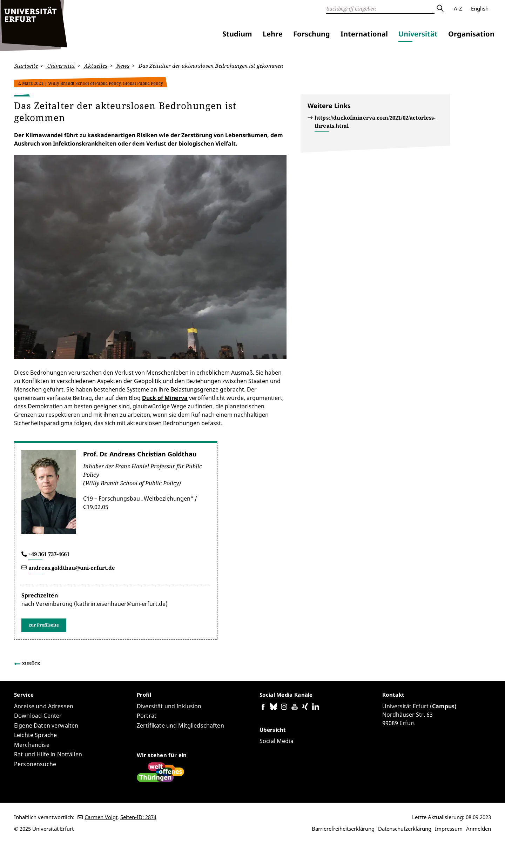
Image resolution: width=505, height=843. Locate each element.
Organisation (471, 34)
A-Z (458, 8)
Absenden (440, 8)
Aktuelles (95, 65)
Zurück (31, 664)
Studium (237, 34)
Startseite (26, 65)
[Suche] (380, 8)
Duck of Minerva (165, 398)
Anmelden (478, 828)
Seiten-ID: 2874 (138, 817)
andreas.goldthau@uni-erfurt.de (71, 567)
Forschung (311, 34)
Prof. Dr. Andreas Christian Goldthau (140, 454)
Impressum (449, 828)
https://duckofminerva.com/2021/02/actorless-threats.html (375, 121)
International (364, 34)
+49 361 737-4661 (48, 553)
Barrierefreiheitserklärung (343, 828)
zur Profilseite (44, 625)
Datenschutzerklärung (404, 828)
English (480, 8)
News (122, 65)
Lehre (273, 34)
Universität (418, 34)
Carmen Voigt (101, 817)
